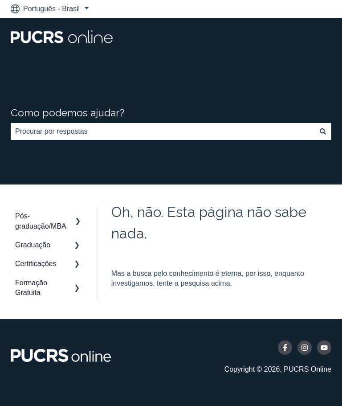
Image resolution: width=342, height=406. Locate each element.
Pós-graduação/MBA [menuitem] (40, 221)
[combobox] (162, 131)
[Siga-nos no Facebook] (285, 347)
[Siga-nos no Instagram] (304, 347)
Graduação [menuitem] (32, 245)
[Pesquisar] (322, 131)
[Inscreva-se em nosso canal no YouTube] (324, 347)
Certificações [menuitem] (35, 263)
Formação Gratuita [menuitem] (31, 287)
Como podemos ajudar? (67, 113)
